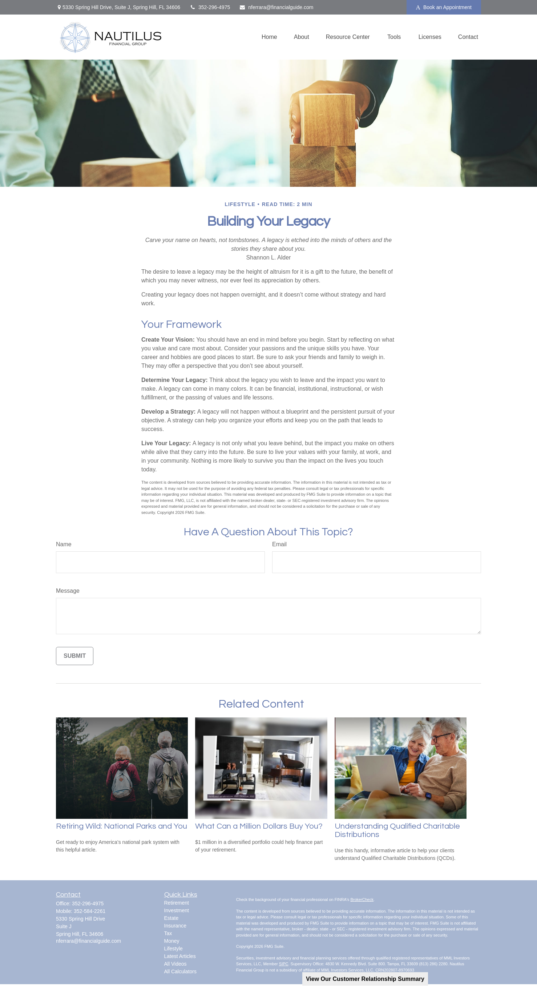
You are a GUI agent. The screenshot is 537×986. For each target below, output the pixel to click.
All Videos (175, 964)
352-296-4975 (209, 7)
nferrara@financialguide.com (276, 7)
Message (68, 591)
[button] (269, 37)
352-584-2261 (89, 911)
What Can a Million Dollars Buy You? (259, 826)
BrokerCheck (362, 899)
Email (279, 544)
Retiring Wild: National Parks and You (121, 826)
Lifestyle (173, 948)
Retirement (176, 903)
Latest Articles (180, 956)
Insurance (175, 926)
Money (171, 941)
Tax (168, 933)
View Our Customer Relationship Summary (365, 979)
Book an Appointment (444, 7)
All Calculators (180, 971)
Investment (176, 910)
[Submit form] (74, 656)
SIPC (283, 964)
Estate (171, 918)
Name (64, 544)
